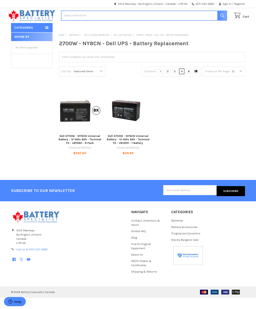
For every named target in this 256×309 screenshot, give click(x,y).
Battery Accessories (184, 238)
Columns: (150, 83)
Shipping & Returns (144, 283)
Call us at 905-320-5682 (32, 260)
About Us (137, 266)
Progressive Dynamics (185, 244)
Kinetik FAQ (138, 242)
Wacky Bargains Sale (184, 251)
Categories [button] (23, 40)
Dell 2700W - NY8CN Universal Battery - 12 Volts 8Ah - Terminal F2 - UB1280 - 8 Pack (80, 151)
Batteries (177, 232)
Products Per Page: (217, 83)
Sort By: (66, 83)
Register (239, 4)
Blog (134, 249)
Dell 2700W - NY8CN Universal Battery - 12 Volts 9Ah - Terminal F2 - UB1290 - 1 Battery (128, 151)
